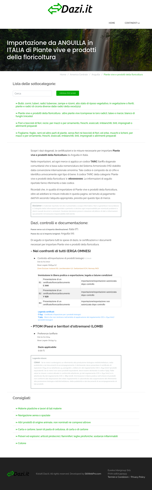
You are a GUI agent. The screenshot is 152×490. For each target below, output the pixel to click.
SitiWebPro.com (93, 473)
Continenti (133, 23)
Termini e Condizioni (118, 477)
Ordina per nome (67, 93)
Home (113, 23)
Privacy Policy (138, 477)
